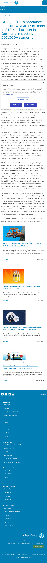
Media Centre (8, 433)
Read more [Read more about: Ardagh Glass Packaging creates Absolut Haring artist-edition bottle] (6, 300)
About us (4, 9)
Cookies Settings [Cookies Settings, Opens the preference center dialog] (23, 99)
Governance (8, 455)
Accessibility (21, 540)
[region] (23, 95)
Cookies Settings (38, 546)
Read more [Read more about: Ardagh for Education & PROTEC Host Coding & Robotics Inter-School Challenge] (6, 259)
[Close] (43, 83)
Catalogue (7, 499)
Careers (6, 422)
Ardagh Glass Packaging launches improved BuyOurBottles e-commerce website (20, 367)
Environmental (9, 448)
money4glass (8, 526)
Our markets (8, 470)
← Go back (6, 16)
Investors (7, 408)
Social (6, 451)
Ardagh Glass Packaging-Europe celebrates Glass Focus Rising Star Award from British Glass (22, 328)
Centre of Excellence (11, 411)
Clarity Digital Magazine (12, 511)
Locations (7, 426)
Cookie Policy (12, 543)
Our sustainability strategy (12, 444)
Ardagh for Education (11, 415)
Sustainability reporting (12, 462)
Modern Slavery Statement (35, 540)
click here (36, 221)
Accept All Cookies (30, 104)
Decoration (7, 492)
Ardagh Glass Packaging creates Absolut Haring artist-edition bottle (22, 287)
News (5, 419)
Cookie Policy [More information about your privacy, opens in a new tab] (9, 94)
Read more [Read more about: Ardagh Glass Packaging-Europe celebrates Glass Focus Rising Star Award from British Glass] (6, 341)
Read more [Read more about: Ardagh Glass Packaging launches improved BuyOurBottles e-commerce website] (6, 380)
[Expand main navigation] (44, 2)
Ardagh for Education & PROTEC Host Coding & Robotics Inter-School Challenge (22, 245)
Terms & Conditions (37, 543)
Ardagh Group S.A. (10, 554)
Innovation (7, 429)
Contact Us (7, 436)
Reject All (16, 104)
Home (3, 6)
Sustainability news (10, 458)
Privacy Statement (24, 543)
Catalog (6, 477)
